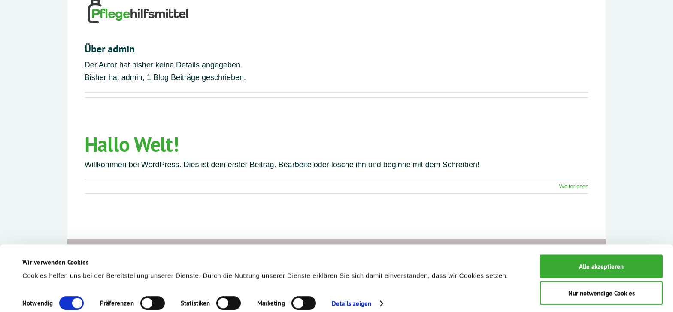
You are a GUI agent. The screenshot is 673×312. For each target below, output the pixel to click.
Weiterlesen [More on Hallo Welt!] (573, 186)
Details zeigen (351, 295)
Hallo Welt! (132, 144)
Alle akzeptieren (601, 258)
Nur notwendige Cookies (601, 285)
